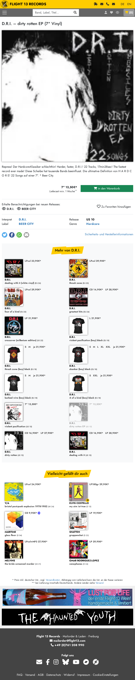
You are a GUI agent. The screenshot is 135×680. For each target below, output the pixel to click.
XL (102, 347)
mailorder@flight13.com (67, 641)
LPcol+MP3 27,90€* (36, 541)
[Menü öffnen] (5, 12)
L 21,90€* (95, 318)
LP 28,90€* (111, 289)
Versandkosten (53, 580)
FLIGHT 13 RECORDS (24, 4)
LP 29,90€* (96, 541)
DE (122, 4)
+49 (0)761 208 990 (67, 645)
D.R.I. (22, 219)
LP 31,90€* (31, 318)
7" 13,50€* (31, 404)
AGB (41, 675)
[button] (4, 235)
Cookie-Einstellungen (105, 675)
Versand (99, 583)
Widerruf (69, 675)
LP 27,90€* (47, 433)
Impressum (83, 675)
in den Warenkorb (107, 188)
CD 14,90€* (96, 289)
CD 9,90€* (31, 513)
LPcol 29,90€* (97, 261)
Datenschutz (53, 675)
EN (129, 4)
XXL (108, 347)
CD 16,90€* (31, 433)
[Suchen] (75, 12)
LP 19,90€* (95, 513)
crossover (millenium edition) (35, 339)
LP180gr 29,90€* (99, 484)
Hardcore (92, 224)
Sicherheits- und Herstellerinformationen (109, 234)
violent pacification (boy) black (99, 339)
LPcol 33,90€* (33, 261)
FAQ (19, 675)
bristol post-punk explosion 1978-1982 (35, 505)
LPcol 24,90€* (33, 484)
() (129, 12)
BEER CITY (26, 224)
